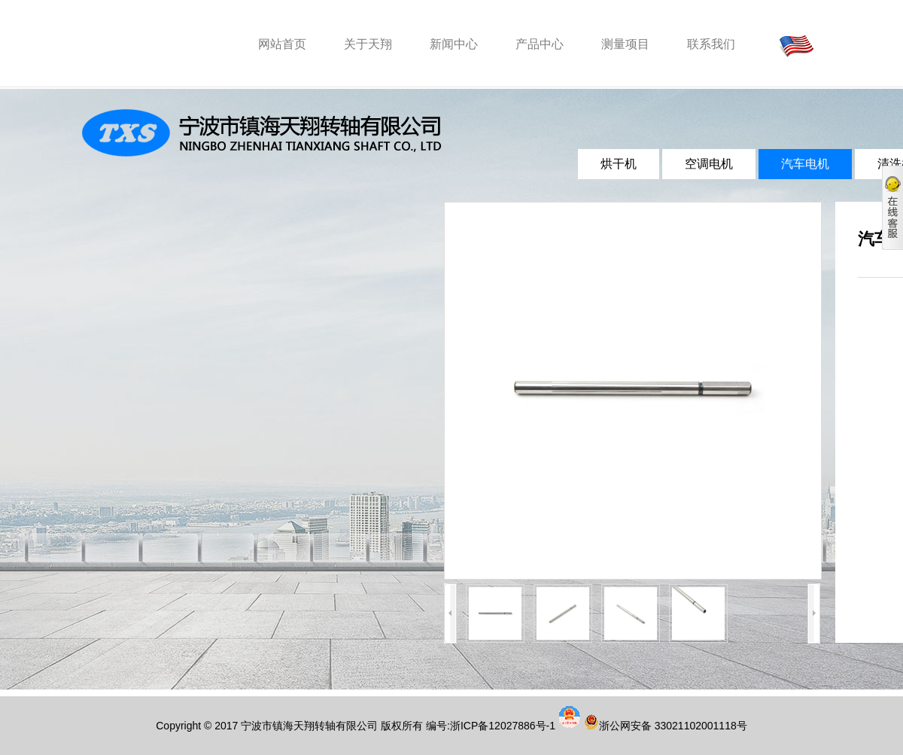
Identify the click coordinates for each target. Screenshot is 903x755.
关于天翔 (368, 44)
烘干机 (618, 163)
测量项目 (625, 44)
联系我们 (711, 44)
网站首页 (282, 44)
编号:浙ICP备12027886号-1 (490, 726)
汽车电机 (805, 163)
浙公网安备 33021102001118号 (673, 726)
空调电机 (709, 163)
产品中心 (539, 44)
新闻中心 (454, 44)
